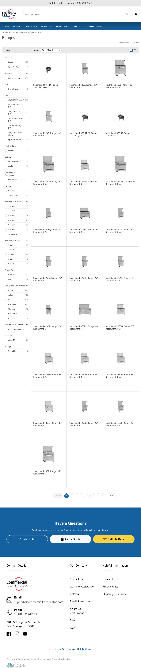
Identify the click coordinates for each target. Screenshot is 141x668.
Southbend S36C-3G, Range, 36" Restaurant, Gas (120, 182)
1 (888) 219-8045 (25, 614)
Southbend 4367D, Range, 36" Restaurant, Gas (119, 375)
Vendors (23, 32)
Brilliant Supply (85, 649)
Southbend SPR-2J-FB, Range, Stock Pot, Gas (83, 134)
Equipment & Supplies (93, 26)
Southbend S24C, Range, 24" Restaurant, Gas (47, 134)
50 (103, 496)
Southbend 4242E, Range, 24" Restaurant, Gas (119, 424)
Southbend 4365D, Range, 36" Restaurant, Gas (119, 327)
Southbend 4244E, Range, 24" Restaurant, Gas (47, 327)
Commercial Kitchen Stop (10, 32)
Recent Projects (31, 26)
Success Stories (46, 26)
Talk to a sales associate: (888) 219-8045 (70, 3)
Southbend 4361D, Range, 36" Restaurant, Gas (83, 182)
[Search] (76, 14)
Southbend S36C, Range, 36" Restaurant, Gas (47, 182)
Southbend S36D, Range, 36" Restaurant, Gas (119, 86)
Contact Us (76, 26)
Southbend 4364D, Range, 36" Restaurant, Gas (83, 375)
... (97, 496)
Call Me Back (113, 539)
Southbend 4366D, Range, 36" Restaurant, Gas (47, 375)
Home (7, 26)
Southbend (31, 32)
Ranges (38, 32)
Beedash (67, 659)
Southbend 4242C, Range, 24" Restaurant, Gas (83, 424)
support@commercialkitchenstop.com (38, 602)
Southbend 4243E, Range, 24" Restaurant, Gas (83, 279)
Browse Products (62, 26)
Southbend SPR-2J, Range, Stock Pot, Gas (118, 134)
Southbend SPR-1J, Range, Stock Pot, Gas (45, 86)
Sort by (36, 50)
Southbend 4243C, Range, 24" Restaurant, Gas (47, 279)
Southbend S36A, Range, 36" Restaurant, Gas (47, 472)
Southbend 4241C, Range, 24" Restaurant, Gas (119, 230)
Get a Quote (71, 539)
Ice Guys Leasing (66, 649)
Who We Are (17, 26)
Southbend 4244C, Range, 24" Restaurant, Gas (119, 279)
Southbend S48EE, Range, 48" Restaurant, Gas (83, 230)
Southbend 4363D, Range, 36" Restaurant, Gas (47, 424)
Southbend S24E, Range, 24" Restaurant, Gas (83, 86)
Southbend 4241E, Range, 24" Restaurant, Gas (47, 230)
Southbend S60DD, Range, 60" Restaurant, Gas (83, 327)
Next (111, 496)
